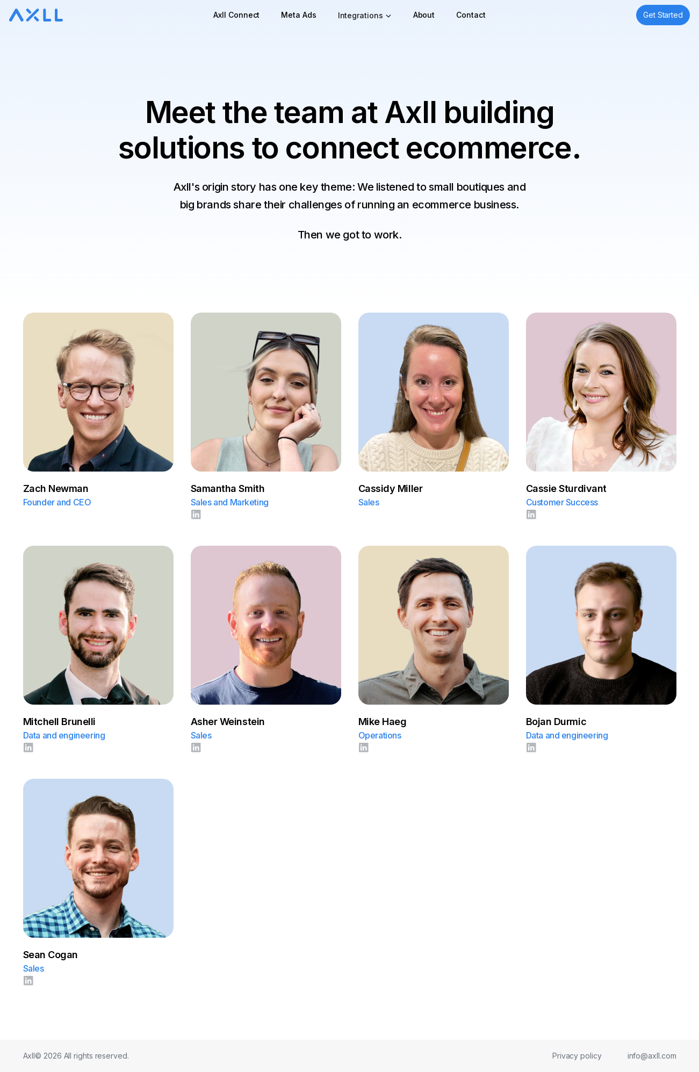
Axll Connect (236, 14)
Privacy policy (577, 1055)
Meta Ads (298, 14)
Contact (470, 14)
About (424, 14)
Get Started (663, 14)
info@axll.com (652, 1055)
